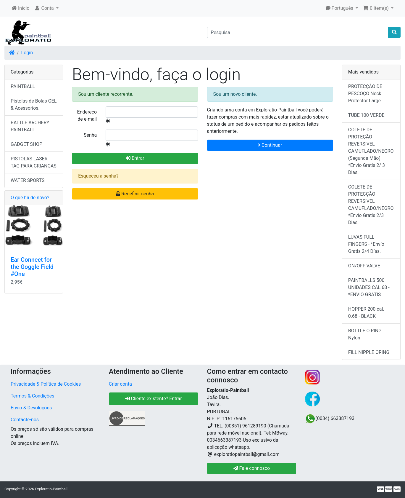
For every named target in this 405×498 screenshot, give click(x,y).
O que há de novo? (30, 197)
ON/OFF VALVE (364, 266)
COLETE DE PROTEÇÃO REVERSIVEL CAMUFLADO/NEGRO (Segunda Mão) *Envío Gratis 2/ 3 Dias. (371, 151)
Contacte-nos (25, 419)
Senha (90, 135)
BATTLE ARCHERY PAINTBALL (30, 126)
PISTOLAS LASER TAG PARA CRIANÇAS (34, 162)
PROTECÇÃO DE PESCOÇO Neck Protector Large (365, 93)
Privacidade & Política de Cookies (46, 384)
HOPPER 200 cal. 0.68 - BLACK (366, 312)
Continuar (270, 145)
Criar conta (120, 384)
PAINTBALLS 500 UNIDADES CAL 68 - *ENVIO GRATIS (369, 287)
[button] (46, 8)
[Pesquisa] (298, 32)
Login (27, 52)
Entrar (135, 158)
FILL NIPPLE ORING (369, 352)
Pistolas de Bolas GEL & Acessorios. (34, 104)
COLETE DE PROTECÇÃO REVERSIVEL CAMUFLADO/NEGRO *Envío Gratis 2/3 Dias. (371, 204)
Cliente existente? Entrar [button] (153, 398)
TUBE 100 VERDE (366, 115)
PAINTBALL (23, 86)
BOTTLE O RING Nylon (365, 334)
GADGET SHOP (26, 144)
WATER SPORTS (28, 180)
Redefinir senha (135, 194)
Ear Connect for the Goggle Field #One (32, 266)
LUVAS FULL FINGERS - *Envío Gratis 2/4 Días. (366, 244)
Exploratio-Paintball (51, 489)
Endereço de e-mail (87, 115)
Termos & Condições (32, 396)
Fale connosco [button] (251, 468)
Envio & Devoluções (31, 408)
